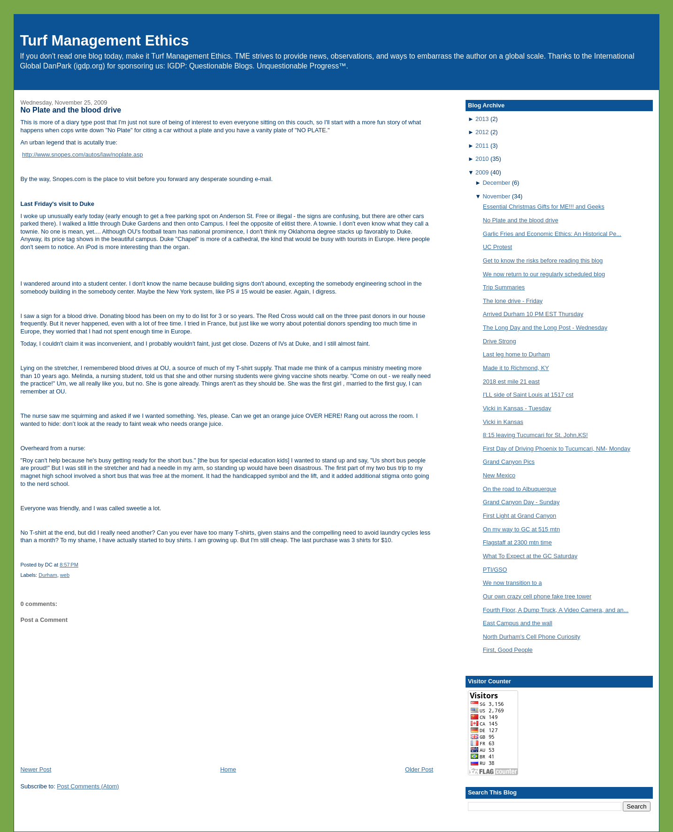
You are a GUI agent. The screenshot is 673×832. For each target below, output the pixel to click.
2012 (482, 132)
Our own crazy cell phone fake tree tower (537, 596)
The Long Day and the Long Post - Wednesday (545, 327)
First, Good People (508, 649)
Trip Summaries (504, 287)
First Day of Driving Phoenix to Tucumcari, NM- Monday (556, 448)
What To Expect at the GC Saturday (530, 556)
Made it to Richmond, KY (516, 367)
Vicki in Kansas (503, 421)
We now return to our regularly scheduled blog (544, 274)
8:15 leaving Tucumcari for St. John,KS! (535, 435)
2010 (482, 158)
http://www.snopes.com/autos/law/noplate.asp (82, 154)
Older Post (419, 769)
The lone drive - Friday (513, 300)
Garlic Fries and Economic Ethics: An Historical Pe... (552, 233)
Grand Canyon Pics (509, 461)
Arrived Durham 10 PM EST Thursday (533, 314)
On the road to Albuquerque (519, 488)
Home (228, 769)
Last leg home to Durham (516, 354)
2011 (482, 145)
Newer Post (35, 769)
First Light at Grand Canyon (519, 515)
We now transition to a (512, 582)
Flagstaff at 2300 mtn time (517, 542)
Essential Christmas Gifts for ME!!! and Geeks (543, 206)
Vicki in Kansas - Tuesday (517, 408)
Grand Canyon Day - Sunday (521, 502)
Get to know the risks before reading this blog (543, 260)
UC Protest (497, 246)
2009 (482, 172)
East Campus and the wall (517, 623)
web (64, 575)
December (496, 182)
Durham (47, 575)
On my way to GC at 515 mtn (521, 529)
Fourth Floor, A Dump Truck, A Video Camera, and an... (556, 609)
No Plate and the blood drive (70, 110)
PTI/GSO (495, 569)
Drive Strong (499, 341)
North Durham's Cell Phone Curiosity (532, 636)
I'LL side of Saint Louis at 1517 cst (528, 394)
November (496, 196)
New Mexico (499, 475)
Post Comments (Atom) (88, 786)
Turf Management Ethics (104, 40)
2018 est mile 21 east (511, 381)
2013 (482, 118)
